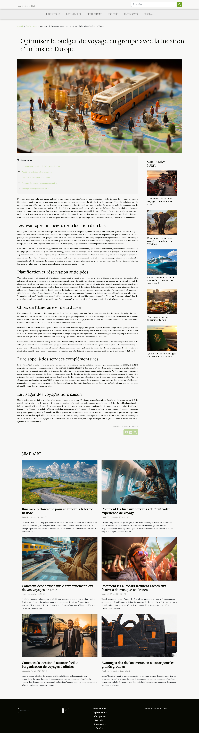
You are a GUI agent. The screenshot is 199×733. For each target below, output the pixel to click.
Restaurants (131, 14)
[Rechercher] (153, 4)
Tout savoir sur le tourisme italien (157, 318)
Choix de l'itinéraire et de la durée (36, 177)
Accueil (20, 26)
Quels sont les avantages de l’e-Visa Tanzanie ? (161, 355)
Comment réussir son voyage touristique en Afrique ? (160, 241)
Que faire (113, 14)
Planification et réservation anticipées (37, 172)
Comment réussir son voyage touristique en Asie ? (160, 201)
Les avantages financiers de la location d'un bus (41, 166)
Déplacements (73, 14)
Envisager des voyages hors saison (35, 189)
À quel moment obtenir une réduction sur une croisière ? (160, 280)
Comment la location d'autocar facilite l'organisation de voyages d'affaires (50, 665)
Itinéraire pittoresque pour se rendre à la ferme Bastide (57, 511)
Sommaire (26, 160)
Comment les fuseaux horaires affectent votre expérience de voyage (136, 511)
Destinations (53, 14)
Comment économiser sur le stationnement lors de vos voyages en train (57, 588)
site (126, 348)
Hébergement (94, 14)
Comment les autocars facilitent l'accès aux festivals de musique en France (134, 588)
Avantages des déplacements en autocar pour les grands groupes (138, 665)
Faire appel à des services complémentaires (39, 183)
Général (148, 14)
